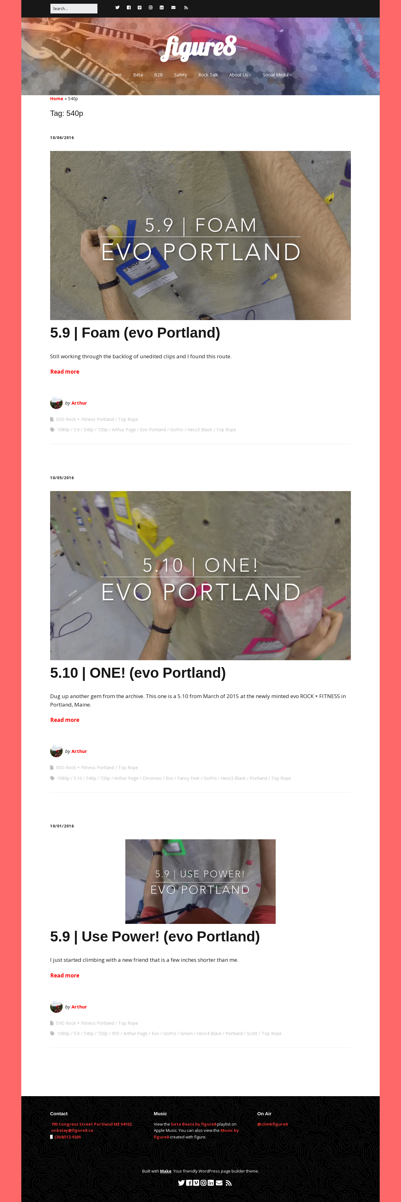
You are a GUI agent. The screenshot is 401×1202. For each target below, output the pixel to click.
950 (115, 1033)
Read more (64, 371)
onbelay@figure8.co (72, 1130)
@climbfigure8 (272, 1124)
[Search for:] (74, 8)
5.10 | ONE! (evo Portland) (138, 673)
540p (89, 430)
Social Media (276, 75)
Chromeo (152, 778)
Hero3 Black (199, 430)
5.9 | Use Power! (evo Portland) (155, 936)
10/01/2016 (62, 826)
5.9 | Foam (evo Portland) (135, 332)
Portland (258, 778)
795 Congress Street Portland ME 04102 (91, 1124)
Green (186, 1033)
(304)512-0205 (67, 1137)
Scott (252, 1033)
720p (103, 430)
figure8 (200, 46)
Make (165, 1171)
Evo (169, 778)
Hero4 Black (209, 1033)
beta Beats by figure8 (193, 1124)
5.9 (77, 430)
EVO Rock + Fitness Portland (85, 419)
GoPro (176, 430)
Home (115, 75)
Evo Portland (153, 430)
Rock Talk (208, 75)
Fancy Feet (188, 778)
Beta (138, 75)
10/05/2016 (62, 477)
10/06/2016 (62, 137)
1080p (63, 430)
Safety (180, 75)
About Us (238, 75)
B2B (158, 75)
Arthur (79, 403)
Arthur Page (124, 430)
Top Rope (128, 419)
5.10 (78, 778)
